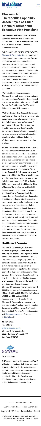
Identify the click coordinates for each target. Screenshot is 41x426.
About (11, 403)
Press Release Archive (24, 403)
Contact (37, 411)
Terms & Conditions (29, 407)
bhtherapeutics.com (12, 314)
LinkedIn (7, 317)
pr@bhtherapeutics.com (11, 328)
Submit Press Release (12, 407)
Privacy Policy (26, 411)
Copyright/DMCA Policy (10, 411)
